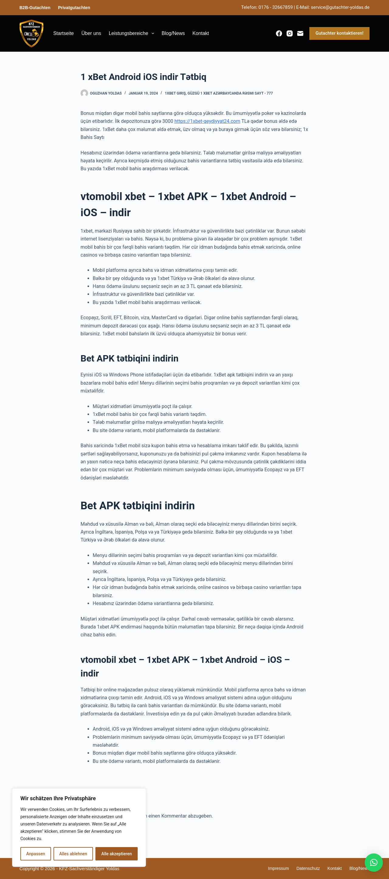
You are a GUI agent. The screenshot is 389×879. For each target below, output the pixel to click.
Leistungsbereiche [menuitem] (133, 33)
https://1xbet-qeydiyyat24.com (207, 121)
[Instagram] (290, 33)
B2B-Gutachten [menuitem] (34, 7)
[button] (374, 862)
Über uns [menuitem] (91, 33)
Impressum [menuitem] (273, 868)
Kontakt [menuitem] (200, 33)
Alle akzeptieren (116, 853)
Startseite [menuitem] (63, 33)
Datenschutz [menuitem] (304, 868)
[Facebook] (279, 33)
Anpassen (35, 853)
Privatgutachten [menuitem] (74, 7)
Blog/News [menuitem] (173, 33)
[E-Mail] (300, 33)
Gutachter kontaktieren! (339, 33)
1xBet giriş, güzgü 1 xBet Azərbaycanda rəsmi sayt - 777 (219, 93)
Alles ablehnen (73, 853)
